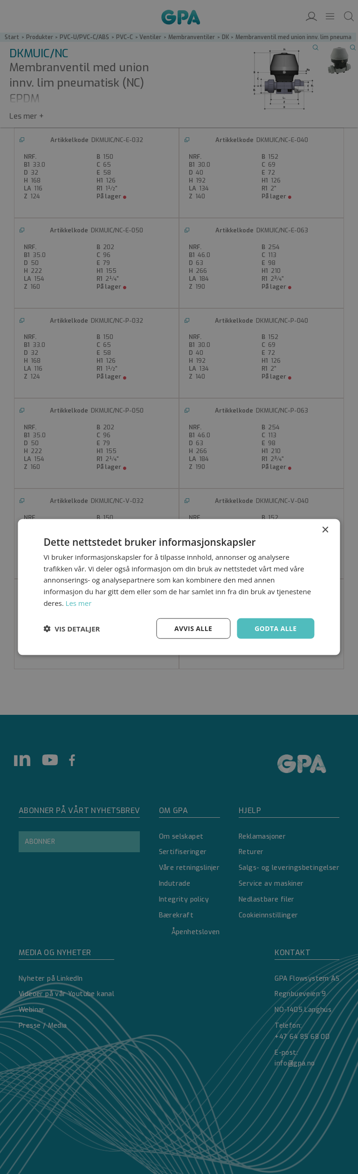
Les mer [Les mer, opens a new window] (79, 602)
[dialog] (179, 587)
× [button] (325, 529)
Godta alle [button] (275, 628)
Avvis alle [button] (193, 628)
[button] (71, 628)
